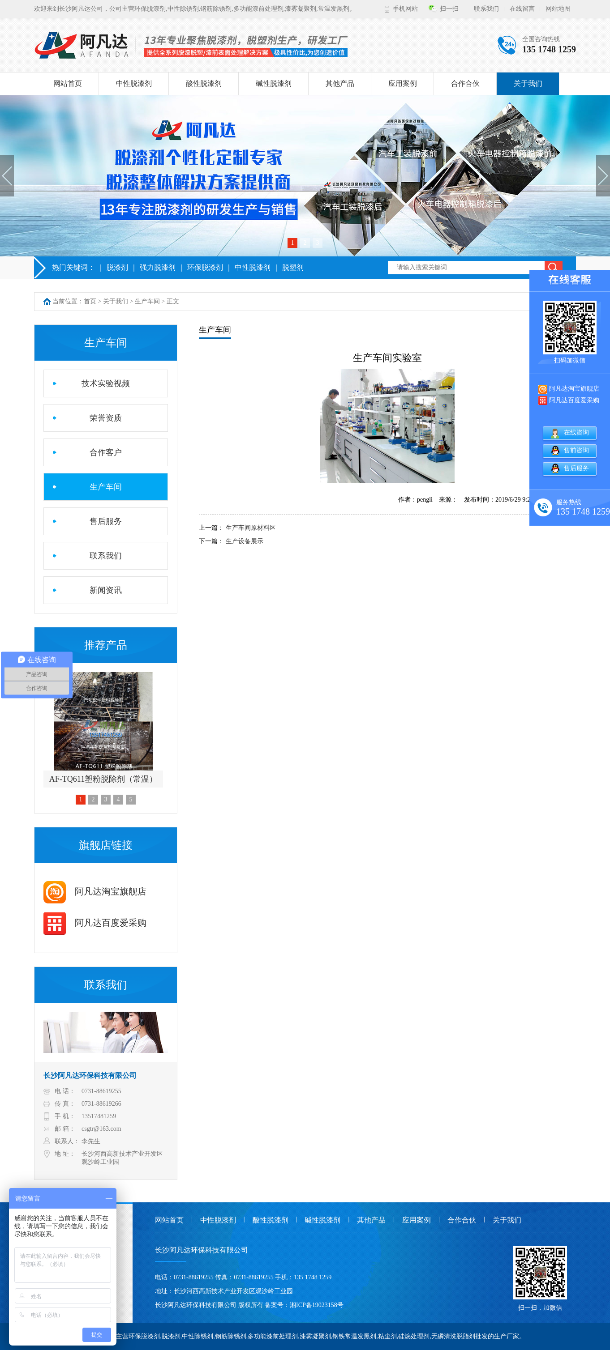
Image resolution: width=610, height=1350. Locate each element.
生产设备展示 (244, 541)
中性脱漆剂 (134, 83)
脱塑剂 (293, 267)
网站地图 (558, 8)
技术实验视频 (106, 383)
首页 (90, 301)
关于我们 (528, 83)
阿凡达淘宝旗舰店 (94, 891)
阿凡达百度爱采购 (94, 923)
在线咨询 (576, 432)
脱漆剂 (117, 267)
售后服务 (106, 521)
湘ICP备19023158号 (317, 1305)
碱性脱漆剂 (274, 83)
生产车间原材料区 (251, 527)
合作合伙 (465, 83)
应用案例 (402, 83)
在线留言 (522, 8)
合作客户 (106, 452)
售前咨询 (576, 450)
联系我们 (486, 8)
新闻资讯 (106, 590)
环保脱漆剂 (205, 267)
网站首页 (67, 83)
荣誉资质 (106, 417)
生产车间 (147, 301)
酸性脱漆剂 (204, 83)
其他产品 (340, 83)
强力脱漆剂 (158, 267)
